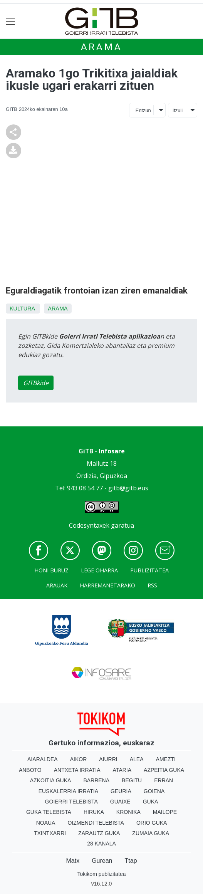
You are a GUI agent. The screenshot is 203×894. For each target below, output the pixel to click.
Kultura (22, 308)
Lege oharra (99, 570)
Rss (152, 585)
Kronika (128, 812)
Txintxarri (50, 833)
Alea (137, 759)
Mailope (165, 812)
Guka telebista (48, 812)
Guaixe (120, 801)
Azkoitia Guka (50, 780)
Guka (150, 801)
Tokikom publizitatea (101, 874)
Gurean (102, 860)
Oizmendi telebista (95, 823)
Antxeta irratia (77, 770)
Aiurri (108, 759)
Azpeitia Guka (164, 770)
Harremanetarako (107, 585)
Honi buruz (51, 570)
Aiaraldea (42, 759)
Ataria (122, 770)
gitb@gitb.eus (128, 488)
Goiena (154, 791)
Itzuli (178, 110)
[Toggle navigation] (10, 21)
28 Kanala (101, 843)
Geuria (121, 791)
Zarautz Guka (99, 833)
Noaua (45, 823)
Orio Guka (151, 823)
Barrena (96, 780)
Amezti (166, 759)
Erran (163, 780)
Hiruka (94, 812)
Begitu (132, 780)
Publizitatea (149, 570)
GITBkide (36, 383)
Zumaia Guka (150, 833)
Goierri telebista (71, 801)
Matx (72, 860)
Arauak (56, 585)
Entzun (143, 110)
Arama (101, 47)
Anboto (30, 770)
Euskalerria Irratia (68, 791)
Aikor (78, 759)
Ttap (131, 860)
